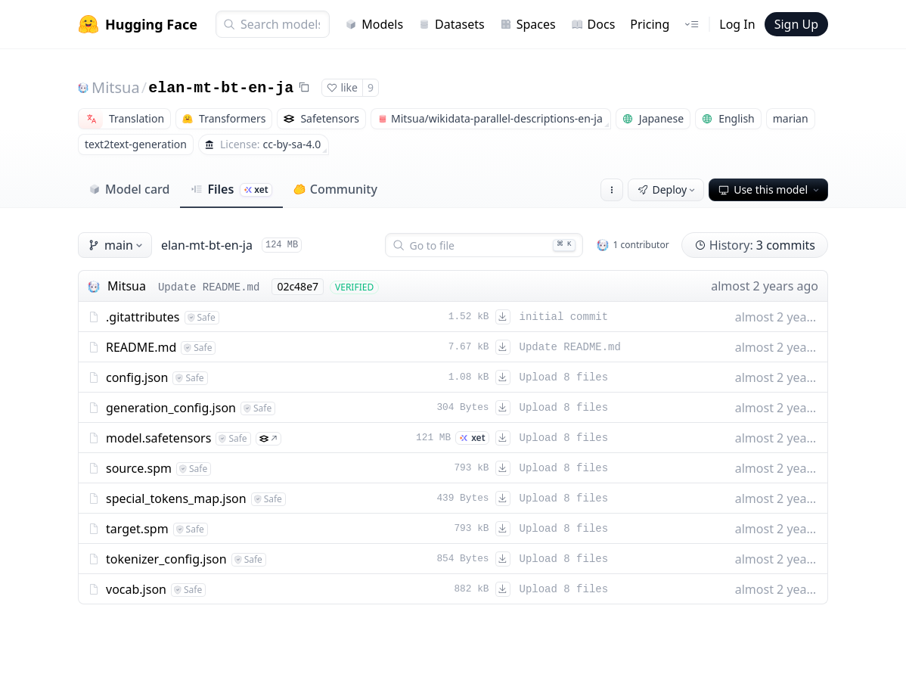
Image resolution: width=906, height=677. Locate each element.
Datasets (451, 24)
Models (374, 24)
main (116, 245)
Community (335, 189)
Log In (737, 24)
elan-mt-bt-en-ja (220, 88)
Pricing (649, 24)
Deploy (668, 189)
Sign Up (796, 24)
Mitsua (116, 87)
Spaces (528, 24)
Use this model (769, 189)
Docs (593, 24)
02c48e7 (297, 286)
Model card (128, 189)
